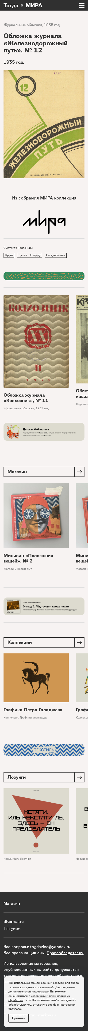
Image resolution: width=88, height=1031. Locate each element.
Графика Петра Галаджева (33, 710)
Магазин (9, 568)
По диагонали (55, 255)
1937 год (42, 408)
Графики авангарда (33, 717)
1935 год (52, 24)
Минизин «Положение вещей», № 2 (28, 558)
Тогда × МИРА (23, 5)
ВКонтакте (14, 921)
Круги (9, 255)
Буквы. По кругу (30, 255)
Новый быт (24, 568)
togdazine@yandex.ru (50, 946)
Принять (18, 1018)
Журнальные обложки (23, 24)
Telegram (12, 928)
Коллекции (11, 717)
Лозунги (25, 858)
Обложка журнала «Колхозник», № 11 (26, 398)
